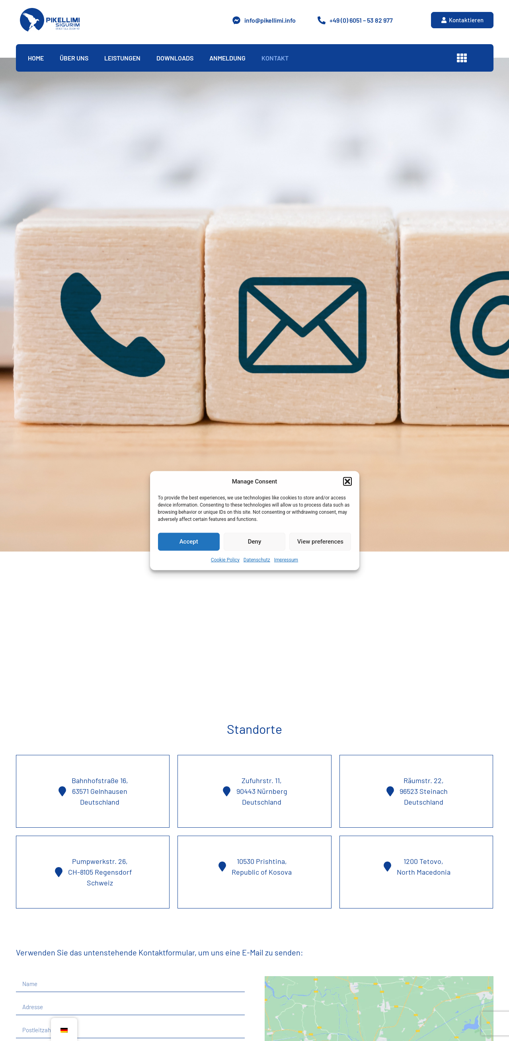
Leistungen (122, 58)
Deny (254, 541)
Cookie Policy (225, 559)
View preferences (320, 541)
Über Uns (74, 58)
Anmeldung (227, 58)
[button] (347, 481)
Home (36, 58)
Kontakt (275, 58)
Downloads (174, 58)
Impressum (286, 559)
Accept (188, 541)
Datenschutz (257, 559)
